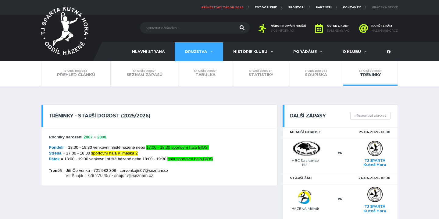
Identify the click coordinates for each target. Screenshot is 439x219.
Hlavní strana (148, 51)
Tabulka (205, 73)
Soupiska (316, 73)
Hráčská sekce (385, 7)
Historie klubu (250, 51)
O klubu (352, 51)
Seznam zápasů (144, 73)
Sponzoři (296, 7)
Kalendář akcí (338, 30)
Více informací (282, 30)
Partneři (324, 7)
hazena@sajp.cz (384, 30)
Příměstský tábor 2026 (223, 7)
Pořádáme (305, 51)
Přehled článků (76, 73)
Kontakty (352, 7)
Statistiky (261, 73)
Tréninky (370, 73)
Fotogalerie (266, 7)
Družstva (196, 51)
